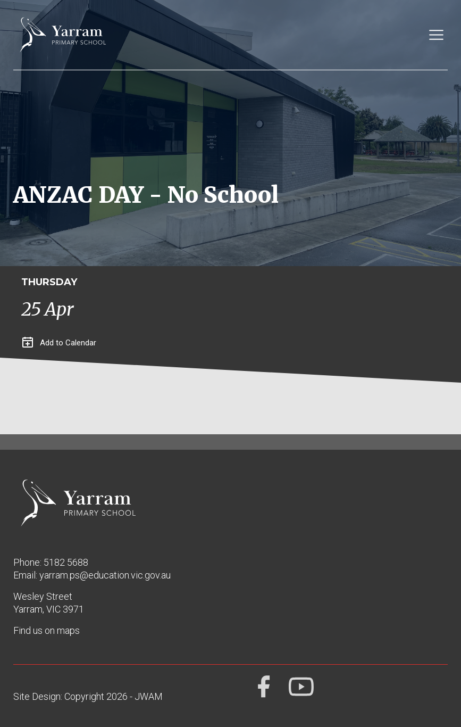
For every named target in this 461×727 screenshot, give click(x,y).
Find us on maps (46, 630)
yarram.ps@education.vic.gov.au (105, 575)
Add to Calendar (59, 343)
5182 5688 (66, 562)
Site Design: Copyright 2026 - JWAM (88, 696)
